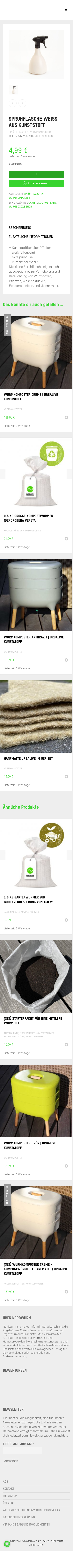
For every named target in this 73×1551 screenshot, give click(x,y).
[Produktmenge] (36, 174)
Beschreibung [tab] (20, 228)
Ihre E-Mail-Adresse (18, 1444)
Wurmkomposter (40, 131)
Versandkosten (43, 135)
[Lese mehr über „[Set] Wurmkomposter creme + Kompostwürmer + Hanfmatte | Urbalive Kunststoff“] (66, 1292)
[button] (66, 539)
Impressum (10, 1496)
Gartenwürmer (12, 912)
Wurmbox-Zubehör (20, 206)
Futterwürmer (27, 1033)
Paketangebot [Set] (14, 1036)
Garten (32, 202)
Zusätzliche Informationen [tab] (31, 237)
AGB (5, 1481)
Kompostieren (47, 202)
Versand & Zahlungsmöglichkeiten (26, 1524)
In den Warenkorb (38, 183)
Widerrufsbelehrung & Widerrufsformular (31, 1510)
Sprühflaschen (18, 131)
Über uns (8, 1503)
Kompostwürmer (13, 530)
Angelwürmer (11, 1033)
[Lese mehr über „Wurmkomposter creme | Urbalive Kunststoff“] (66, 417)
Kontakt (8, 1488)
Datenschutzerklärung (19, 1517)
